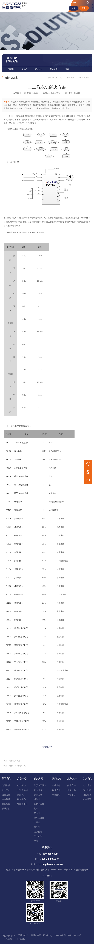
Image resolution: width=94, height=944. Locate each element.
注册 (84, 8)
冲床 (67, 69)
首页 (61, 78)
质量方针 (6, 795)
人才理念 (87, 785)
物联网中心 (22, 804)
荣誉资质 (6, 804)
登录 (73, 8)
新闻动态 (56, 778)
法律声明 (8, 939)
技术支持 (71, 785)
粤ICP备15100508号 (73, 935)
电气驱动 (21, 785)
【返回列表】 (47, 750)
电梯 (36, 808)
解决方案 (70, 78)
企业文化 (6, 790)
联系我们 (6, 808)
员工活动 (87, 790)
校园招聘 (87, 795)
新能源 (20, 795)
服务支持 (72, 778)
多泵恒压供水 (40, 785)
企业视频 (6, 799)
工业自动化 (22, 790)
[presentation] (3, 69)
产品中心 (22, 778)
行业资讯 (56, 790)
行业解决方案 (83, 78)
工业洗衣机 (39, 804)
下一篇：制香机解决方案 (12, 763)
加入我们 (87, 778)
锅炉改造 (38, 69)
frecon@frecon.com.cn (50, 864)
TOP (88, 480)
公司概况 (6, 785)
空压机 (37, 813)
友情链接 (21, 939)
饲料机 (24, 69)
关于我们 (6, 778)
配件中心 (21, 799)
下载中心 (71, 795)
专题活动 (56, 795)
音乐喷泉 (38, 795)
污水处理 (54, 69)
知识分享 (71, 790)
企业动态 (56, 785)
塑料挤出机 (39, 818)
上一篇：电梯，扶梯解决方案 (14, 768)
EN (65, 8)
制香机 (37, 799)
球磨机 (11, 69)
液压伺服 (38, 790)
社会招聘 (87, 799)
